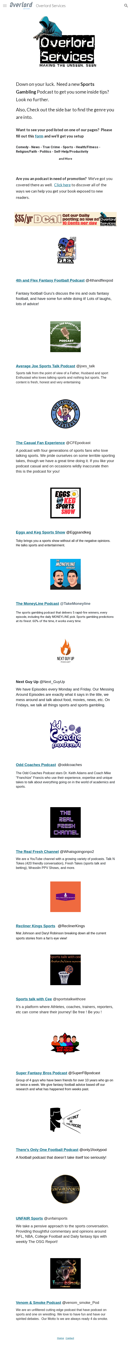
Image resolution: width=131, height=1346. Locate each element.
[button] (5, 5)
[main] (65, 101)
